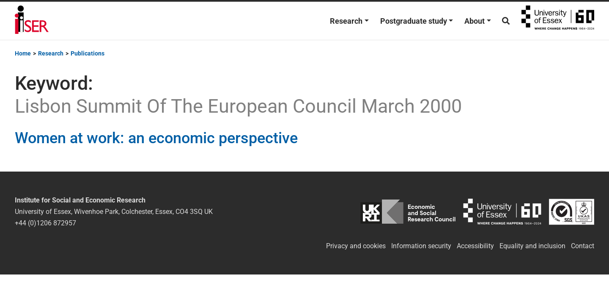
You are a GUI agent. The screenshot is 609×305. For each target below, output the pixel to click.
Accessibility (475, 246)
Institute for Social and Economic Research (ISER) (32, 21)
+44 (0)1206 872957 (45, 223)
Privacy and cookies (356, 246)
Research (346, 21)
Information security (421, 246)
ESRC (407, 211)
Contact (582, 246)
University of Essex (557, 21)
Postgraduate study (413, 21)
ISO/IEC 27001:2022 (571, 211)
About (474, 21)
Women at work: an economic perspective (156, 138)
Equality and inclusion (532, 246)
